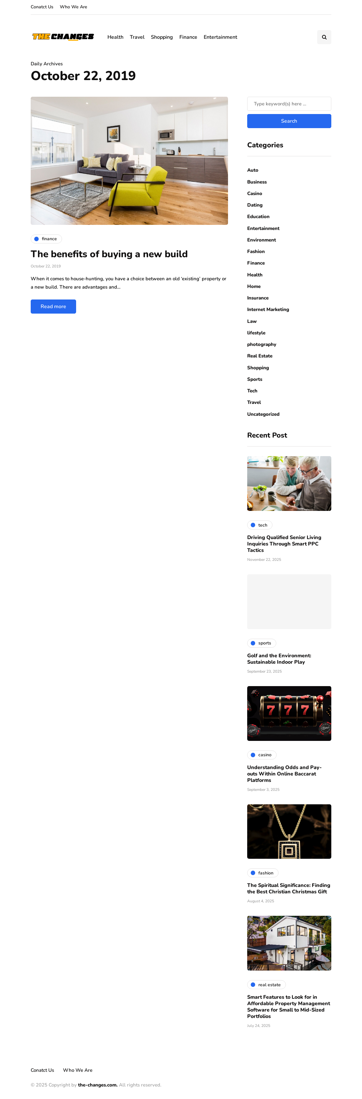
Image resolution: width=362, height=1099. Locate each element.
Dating (255, 205)
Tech (252, 391)
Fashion (256, 251)
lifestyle (256, 333)
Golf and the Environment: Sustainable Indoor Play (279, 659)
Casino (254, 193)
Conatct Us (42, 7)
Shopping (162, 37)
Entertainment (220, 37)
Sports (254, 379)
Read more (53, 306)
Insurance (258, 298)
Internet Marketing (268, 309)
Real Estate (259, 356)
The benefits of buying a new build (109, 254)
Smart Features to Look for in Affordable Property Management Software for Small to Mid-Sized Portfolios (288, 1007)
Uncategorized (263, 414)
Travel (137, 37)
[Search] (289, 104)
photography (261, 344)
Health (115, 37)
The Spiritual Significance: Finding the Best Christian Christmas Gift (288, 888)
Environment (261, 240)
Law (252, 321)
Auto (252, 170)
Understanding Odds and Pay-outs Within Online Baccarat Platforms (284, 774)
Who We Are (73, 7)
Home (254, 286)
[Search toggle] (324, 37)
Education (258, 216)
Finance (188, 37)
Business (257, 182)
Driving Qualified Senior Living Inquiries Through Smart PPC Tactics (284, 544)
